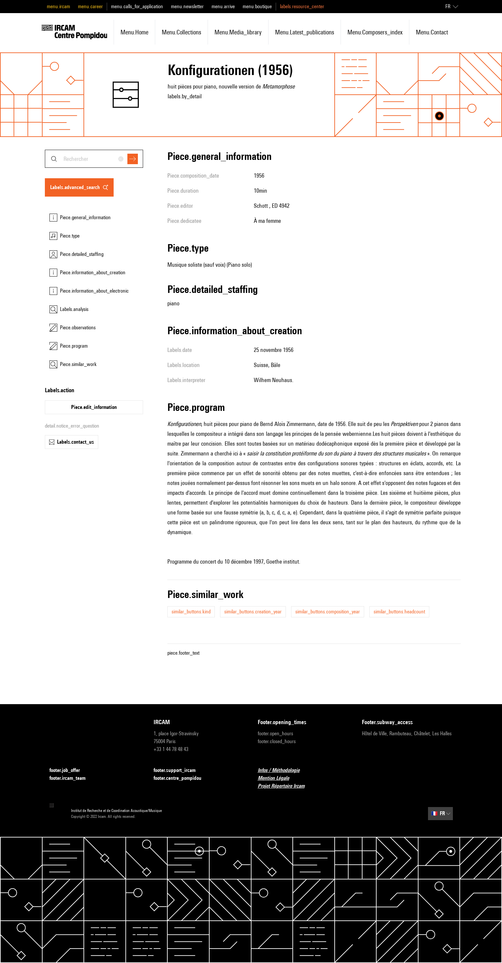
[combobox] (94, 159)
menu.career (90, 6)
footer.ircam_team (71, 778)
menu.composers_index (374, 32)
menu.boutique (257, 6)
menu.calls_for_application (137, 6)
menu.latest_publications (304, 32)
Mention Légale (277, 778)
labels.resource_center (302, 6)
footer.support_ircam (178, 770)
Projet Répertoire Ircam (285, 786)
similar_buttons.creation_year (253, 611)
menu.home (134, 32)
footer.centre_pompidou (181, 778)
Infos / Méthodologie (282, 770)
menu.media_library (238, 32)
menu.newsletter (187, 6)
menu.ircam (58, 6)
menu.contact (432, 32)
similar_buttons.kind (191, 611)
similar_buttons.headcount (399, 611)
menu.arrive (223, 6)
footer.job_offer (68, 770)
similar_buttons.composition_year (327, 611)
